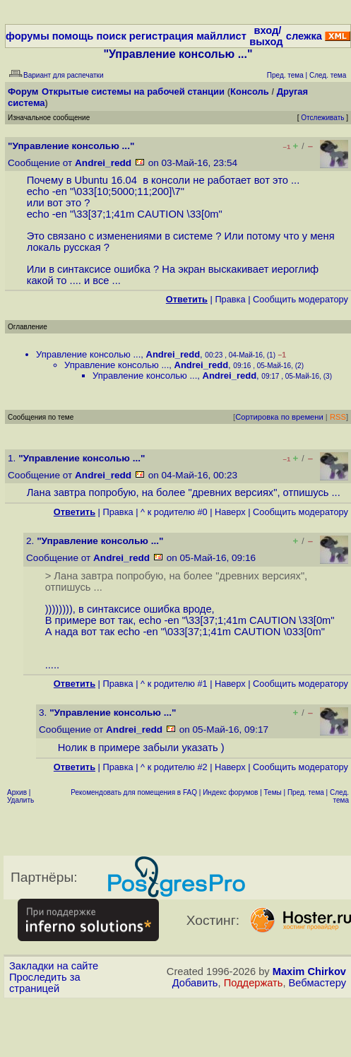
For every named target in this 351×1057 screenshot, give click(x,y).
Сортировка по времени (279, 417)
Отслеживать (322, 118)
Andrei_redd (103, 163)
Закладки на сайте (53, 966)
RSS (338, 417)
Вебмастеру (317, 982)
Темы (273, 792)
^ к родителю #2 (174, 767)
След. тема (339, 796)
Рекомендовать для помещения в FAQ (134, 792)
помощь (73, 36)
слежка (304, 36)
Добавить (195, 982)
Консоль (249, 91)
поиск (111, 36)
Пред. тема (305, 792)
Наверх (230, 512)
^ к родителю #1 (174, 683)
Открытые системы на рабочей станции (133, 91)
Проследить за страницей (45, 983)
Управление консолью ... (88, 354)
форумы (27, 36)
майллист (221, 36)
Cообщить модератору (300, 299)
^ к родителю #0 (174, 512)
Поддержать (253, 982)
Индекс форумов (230, 792)
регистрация (161, 36)
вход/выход (265, 36)
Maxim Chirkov (309, 971)
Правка (230, 299)
